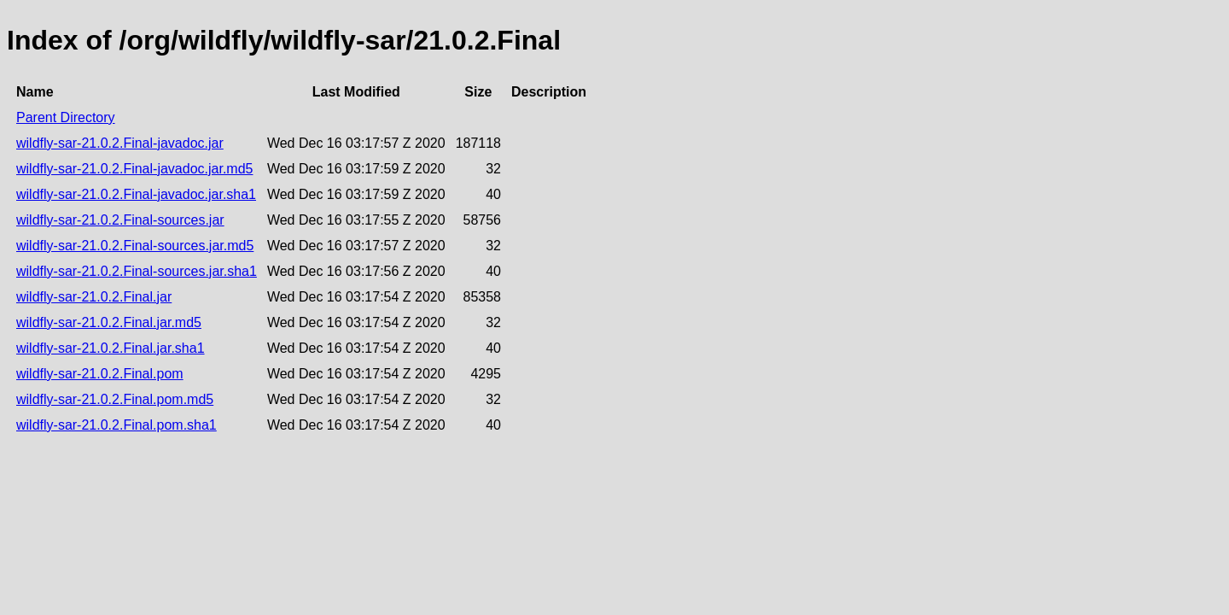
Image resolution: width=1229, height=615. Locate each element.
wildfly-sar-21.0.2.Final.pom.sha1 (116, 425)
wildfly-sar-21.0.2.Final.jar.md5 (108, 322)
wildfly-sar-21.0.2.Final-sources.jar (120, 220)
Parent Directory (65, 117)
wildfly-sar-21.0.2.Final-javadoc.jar (120, 143)
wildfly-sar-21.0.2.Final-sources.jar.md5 (134, 245)
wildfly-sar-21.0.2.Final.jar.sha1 (110, 348)
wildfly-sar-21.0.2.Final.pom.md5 (114, 399)
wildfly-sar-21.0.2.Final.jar (94, 297)
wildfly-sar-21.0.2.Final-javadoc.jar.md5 (134, 168)
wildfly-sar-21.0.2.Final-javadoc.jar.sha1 (136, 194)
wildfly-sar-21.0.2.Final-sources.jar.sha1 (136, 271)
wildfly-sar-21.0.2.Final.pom (99, 373)
